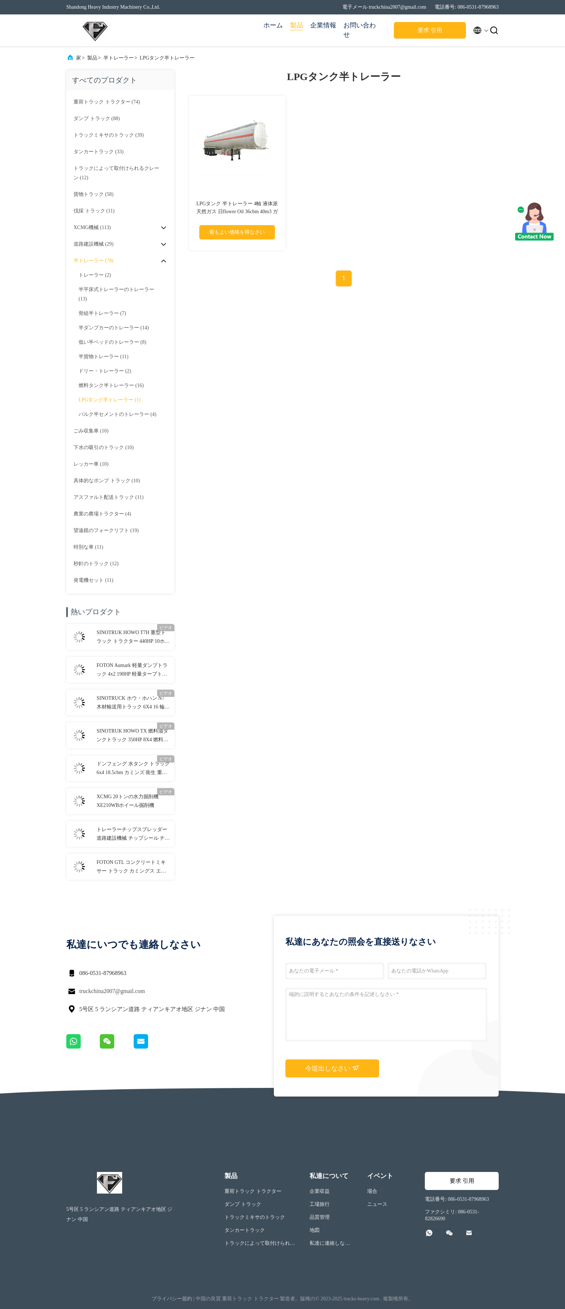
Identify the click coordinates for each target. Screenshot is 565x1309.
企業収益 (320, 1191)
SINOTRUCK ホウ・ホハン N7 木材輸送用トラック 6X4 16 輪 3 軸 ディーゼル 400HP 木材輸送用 (133, 703)
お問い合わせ (359, 30)
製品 (296, 25)
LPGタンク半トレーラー (167, 58)
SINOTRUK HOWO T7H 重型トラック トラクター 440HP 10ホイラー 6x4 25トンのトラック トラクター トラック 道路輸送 (133, 638)
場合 (372, 1191)
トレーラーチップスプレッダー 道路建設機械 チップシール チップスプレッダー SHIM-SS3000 (133, 835)
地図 (315, 1230)
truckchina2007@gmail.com (112, 991)
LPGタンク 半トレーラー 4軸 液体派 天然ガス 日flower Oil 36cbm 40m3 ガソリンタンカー (237, 211)
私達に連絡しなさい (330, 1244)
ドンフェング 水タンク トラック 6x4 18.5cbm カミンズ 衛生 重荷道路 (133, 769)
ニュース (377, 1204)
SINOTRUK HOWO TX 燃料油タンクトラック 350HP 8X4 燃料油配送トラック (132, 736)
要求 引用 (430, 30)
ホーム (273, 25)
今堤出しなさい (332, 1068)
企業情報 (323, 25)
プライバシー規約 (172, 1298)
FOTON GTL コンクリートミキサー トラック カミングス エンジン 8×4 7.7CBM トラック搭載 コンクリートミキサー (131, 867)
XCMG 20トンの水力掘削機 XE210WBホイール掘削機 (128, 801)
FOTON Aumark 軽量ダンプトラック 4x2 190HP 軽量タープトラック (132, 670)
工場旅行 (320, 1204)
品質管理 (320, 1217)
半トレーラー (118, 58)
